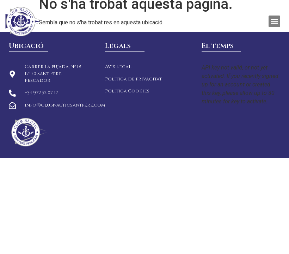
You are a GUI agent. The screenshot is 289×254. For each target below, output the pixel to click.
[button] (274, 21)
